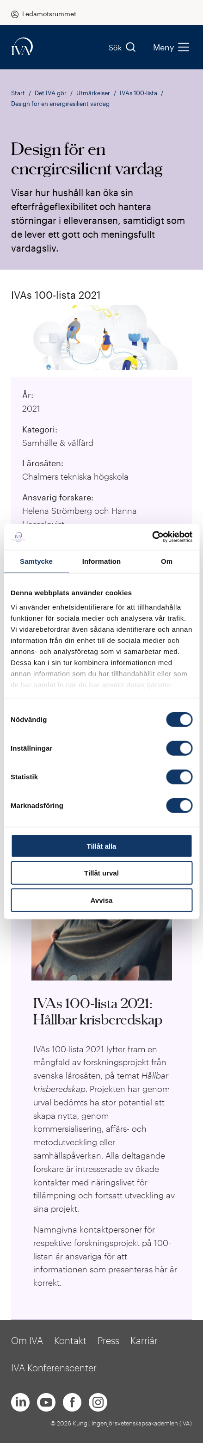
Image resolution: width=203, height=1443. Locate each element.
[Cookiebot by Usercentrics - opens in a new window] (151, 537)
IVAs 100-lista (138, 93)
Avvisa (102, 900)
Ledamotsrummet (49, 14)
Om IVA (27, 1340)
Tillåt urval (101, 873)
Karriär (144, 1340)
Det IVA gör (51, 93)
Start (18, 93)
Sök (122, 47)
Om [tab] (166, 561)
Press (108, 1340)
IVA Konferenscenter (54, 1367)
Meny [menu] (171, 47)
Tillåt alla (102, 846)
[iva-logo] (22, 46)
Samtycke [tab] (36, 561)
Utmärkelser (93, 93)
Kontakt (70, 1340)
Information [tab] (101, 561)
